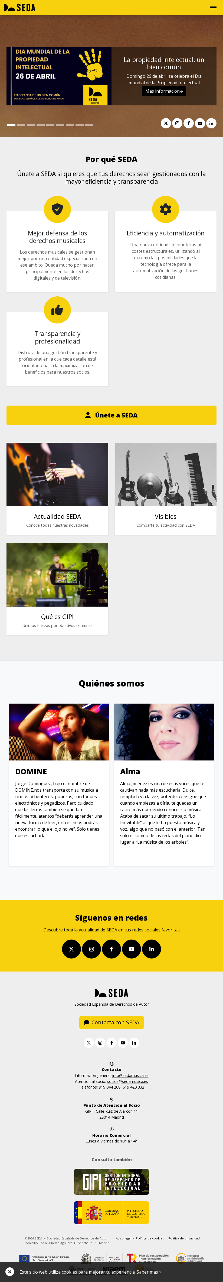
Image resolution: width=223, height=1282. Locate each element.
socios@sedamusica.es (127, 1081)
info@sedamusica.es (130, 1076)
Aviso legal (123, 1239)
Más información (164, 91)
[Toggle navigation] (213, 7)
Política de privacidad (184, 1239)
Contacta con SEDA (111, 1023)
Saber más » (149, 1272)
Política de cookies (150, 1239)
